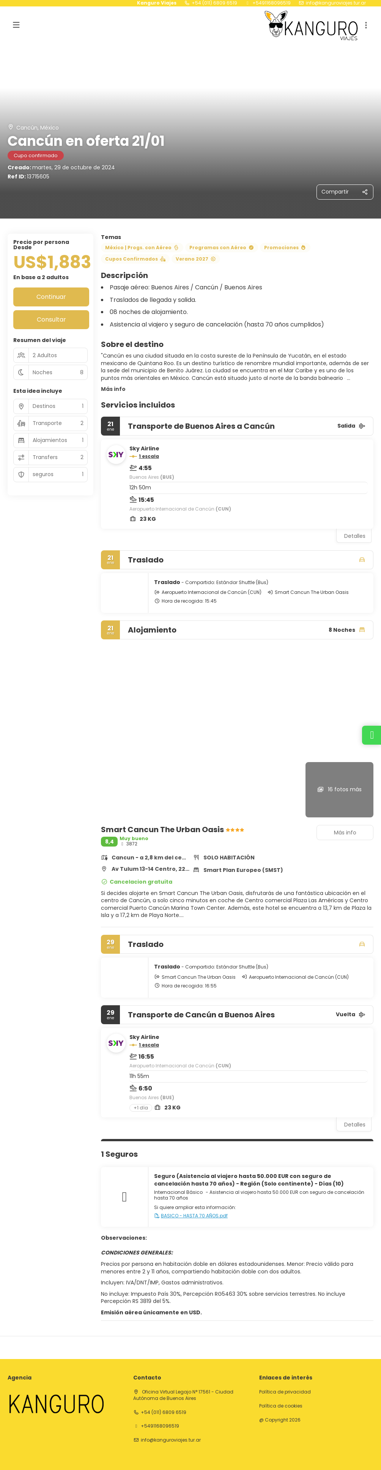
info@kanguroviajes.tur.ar (336, 3)
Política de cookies (280, 1406)
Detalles (354, 536)
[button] (365, 25)
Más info (113, 389)
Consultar (51, 319)
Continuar (51, 296)
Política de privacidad (285, 1392)
